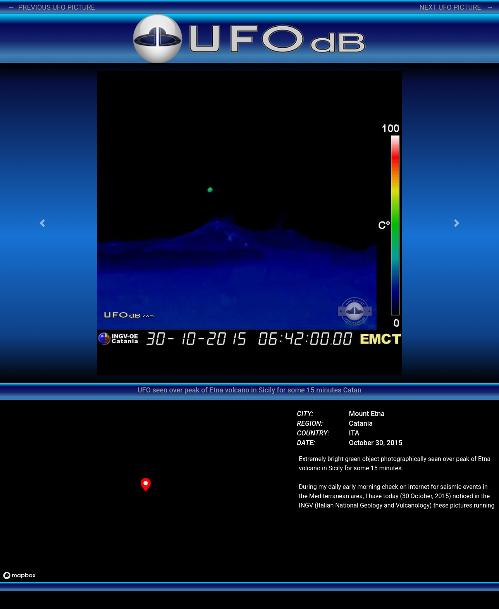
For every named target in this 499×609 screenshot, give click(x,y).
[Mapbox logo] (19, 575)
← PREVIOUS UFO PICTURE (51, 7)
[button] (42, 223)
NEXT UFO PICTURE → (456, 7)
